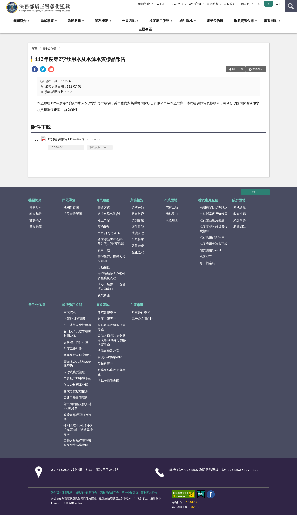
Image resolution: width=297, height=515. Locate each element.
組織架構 (35, 214)
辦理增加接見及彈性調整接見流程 (111, 276)
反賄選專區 (105, 363)
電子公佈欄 (215, 21)
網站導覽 (144, 4)
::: (3, 3)
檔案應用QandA (211, 250)
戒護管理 (138, 233)
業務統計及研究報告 (77, 355)
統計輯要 (239, 220)
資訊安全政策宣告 (86, 492)
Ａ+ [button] (278, 4)
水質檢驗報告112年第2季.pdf (74, 139)
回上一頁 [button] (237, 69)
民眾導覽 (47, 21)
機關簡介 (19, 21)
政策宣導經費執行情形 (77, 417)
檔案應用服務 (159, 21)
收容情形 (239, 214)
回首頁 (245, 4)
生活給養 (138, 239)
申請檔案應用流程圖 (213, 214)
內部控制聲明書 (74, 318)
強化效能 (138, 252)
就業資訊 (104, 295)
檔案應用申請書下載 (213, 244)
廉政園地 (270, 21)
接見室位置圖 (73, 214)
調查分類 (138, 207)
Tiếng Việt (176, 4)
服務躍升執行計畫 (76, 342)
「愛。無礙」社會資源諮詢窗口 (111, 286)
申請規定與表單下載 (77, 378)
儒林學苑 (172, 214)
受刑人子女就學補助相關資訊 (77, 333)
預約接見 (104, 226)
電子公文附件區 (142, 318)
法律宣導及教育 (108, 350)
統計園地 (186, 21)
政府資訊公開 (244, 21)
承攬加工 (172, 220)
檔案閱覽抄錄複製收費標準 (213, 229)
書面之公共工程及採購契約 (77, 363)
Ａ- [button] (259, 4)
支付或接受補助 (74, 372)
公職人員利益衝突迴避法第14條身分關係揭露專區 (112, 340)
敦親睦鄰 (138, 246)
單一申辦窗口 (130, 492)
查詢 (291, 6)
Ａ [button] (268, 4)
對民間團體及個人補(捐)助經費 (77, 406)
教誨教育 (138, 214)
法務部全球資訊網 (61, 492)
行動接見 (104, 267)
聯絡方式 (104, 207)
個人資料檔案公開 (76, 385)
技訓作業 (138, 220)
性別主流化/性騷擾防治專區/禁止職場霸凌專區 (78, 430)
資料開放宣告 (149, 492)
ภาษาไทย (195, 4)
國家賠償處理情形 (76, 391)
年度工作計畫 (73, 348)
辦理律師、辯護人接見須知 (111, 259)
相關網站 (239, 226)
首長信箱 (230, 4)
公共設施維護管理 (76, 397)
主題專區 (145, 29)
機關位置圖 (71, 207)
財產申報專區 (107, 318)
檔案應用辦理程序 (212, 237)
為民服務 (74, 21)
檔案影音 (206, 256)
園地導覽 (239, 207)
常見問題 (212, 4)
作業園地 (128, 21)
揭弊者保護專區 (108, 380)
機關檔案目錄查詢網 (213, 207)
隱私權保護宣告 (109, 492)
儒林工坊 (172, 207)
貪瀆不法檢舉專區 (110, 357)
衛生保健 (138, 226)
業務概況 (101, 21)
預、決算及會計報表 (77, 325)
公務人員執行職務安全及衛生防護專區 (77, 443)
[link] (35, 70)
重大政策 (70, 312)
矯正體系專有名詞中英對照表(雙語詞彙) (111, 241)
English (160, 4)
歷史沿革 (35, 207)
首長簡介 (35, 220)
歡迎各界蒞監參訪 (110, 214)
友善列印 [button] (257, 69)
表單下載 (104, 250)
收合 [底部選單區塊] (255, 191)
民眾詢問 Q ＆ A (109, 233)
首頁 (34, 48)
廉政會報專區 (107, 312)
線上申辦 (104, 220)
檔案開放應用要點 (212, 220)
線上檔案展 (207, 263)
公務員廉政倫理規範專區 (111, 327)
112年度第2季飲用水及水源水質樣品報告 (80, 59)
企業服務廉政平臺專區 (111, 372)
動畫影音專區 (141, 312)
